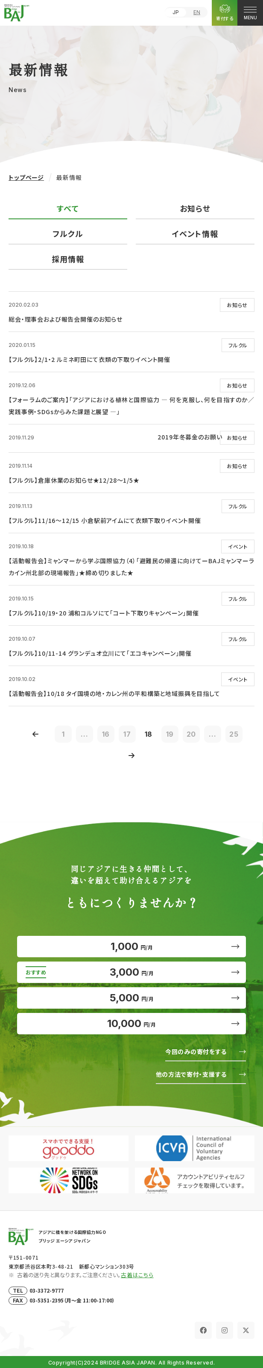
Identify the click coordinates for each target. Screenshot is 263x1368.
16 (106, 734)
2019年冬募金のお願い (190, 437)
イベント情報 (195, 233)
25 (234, 734)
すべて (68, 208)
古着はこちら (137, 1275)
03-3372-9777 (46, 1290)
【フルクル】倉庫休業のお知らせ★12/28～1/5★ (74, 480)
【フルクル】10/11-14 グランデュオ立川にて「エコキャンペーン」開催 (100, 653)
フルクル (68, 233)
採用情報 (68, 258)
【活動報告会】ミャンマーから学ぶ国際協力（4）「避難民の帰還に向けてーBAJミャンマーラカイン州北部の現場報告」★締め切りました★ (131, 566)
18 (149, 734)
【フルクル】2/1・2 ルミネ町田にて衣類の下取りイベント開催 (89, 359)
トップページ (26, 177)
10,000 (131, 1023)
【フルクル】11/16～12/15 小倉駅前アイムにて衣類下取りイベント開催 (105, 520)
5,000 (132, 998)
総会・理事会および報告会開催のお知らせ (66, 319)
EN (196, 12)
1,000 (132, 946)
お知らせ (195, 208)
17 (127, 734)
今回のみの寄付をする (196, 1051)
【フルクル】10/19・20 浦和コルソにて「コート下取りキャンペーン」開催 (104, 613)
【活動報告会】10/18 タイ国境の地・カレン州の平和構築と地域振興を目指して (114, 693)
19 (170, 734)
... (84, 734)
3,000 (132, 972)
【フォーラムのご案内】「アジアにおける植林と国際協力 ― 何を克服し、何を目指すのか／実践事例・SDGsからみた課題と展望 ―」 (131, 405)
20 (191, 734)
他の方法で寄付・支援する (191, 1074)
